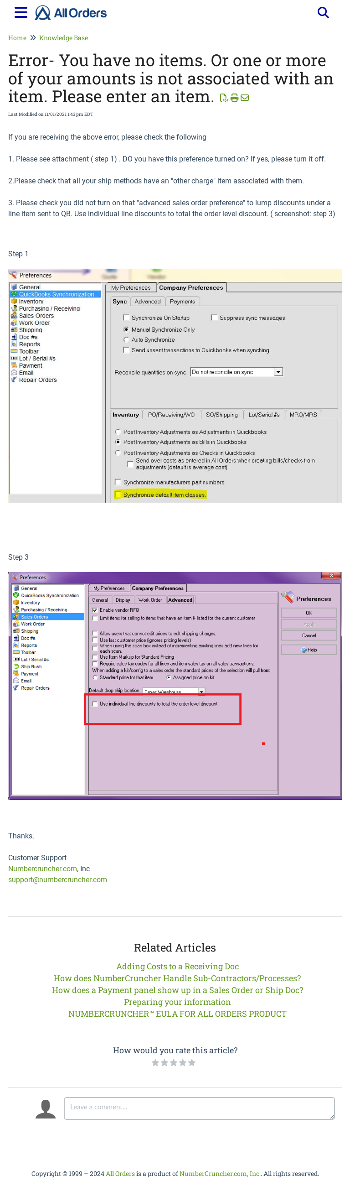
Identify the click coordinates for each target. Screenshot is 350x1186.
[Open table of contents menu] (22, 11)
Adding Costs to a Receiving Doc (177, 966)
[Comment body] (199, 1108)
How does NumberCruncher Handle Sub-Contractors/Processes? (177, 978)
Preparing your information (177, 1001)
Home (17, 37)
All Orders (120, 1173)
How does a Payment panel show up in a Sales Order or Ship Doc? (177, 989)
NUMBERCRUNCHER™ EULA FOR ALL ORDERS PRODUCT (177, 1013)
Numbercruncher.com (42, 868)
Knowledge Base (63, 37)
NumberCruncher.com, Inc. (220, 1173)
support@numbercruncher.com (57, 879)
